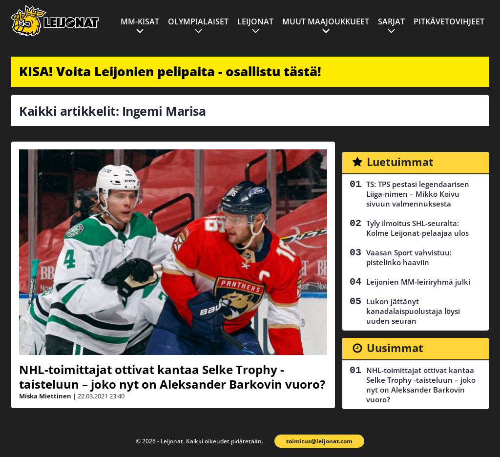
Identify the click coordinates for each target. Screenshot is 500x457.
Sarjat (391, 21)
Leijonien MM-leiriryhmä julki (418, 282)
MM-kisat (140, 21)
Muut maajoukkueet (325, 21)
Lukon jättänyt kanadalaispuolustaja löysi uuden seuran (413, 311)
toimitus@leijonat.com (319, 441)
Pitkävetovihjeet (449, 21)
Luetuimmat (400, 161)
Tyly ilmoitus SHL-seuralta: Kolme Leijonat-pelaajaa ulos (417, 228)
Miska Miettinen (45, 396)
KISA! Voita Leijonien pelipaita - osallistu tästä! (170, 71)
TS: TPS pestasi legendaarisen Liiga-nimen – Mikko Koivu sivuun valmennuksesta (417, 193)
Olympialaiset (198, 21)
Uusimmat (395, 347)
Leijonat (255, 21)
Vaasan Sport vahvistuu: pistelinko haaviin (409, 257)
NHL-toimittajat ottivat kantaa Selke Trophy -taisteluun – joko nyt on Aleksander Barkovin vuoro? (172, 376)
